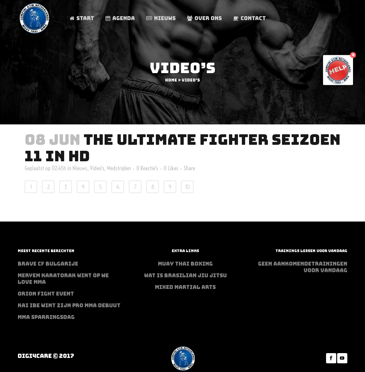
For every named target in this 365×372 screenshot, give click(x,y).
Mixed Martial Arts (185, 287)
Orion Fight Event (46, 293)
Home (171, 80)
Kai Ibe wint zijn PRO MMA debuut (69, 305)
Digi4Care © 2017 (46, 356)
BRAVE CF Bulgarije (48, 263)
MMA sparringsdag (46, 317)
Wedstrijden (119, 168)
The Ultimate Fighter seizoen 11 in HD (182, 148)
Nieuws (80, 168)
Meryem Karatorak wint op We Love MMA (63, 278)
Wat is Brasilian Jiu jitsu (185, 275)
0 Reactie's (147, 168)
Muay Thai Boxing (185, 263)
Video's (97, 168)
